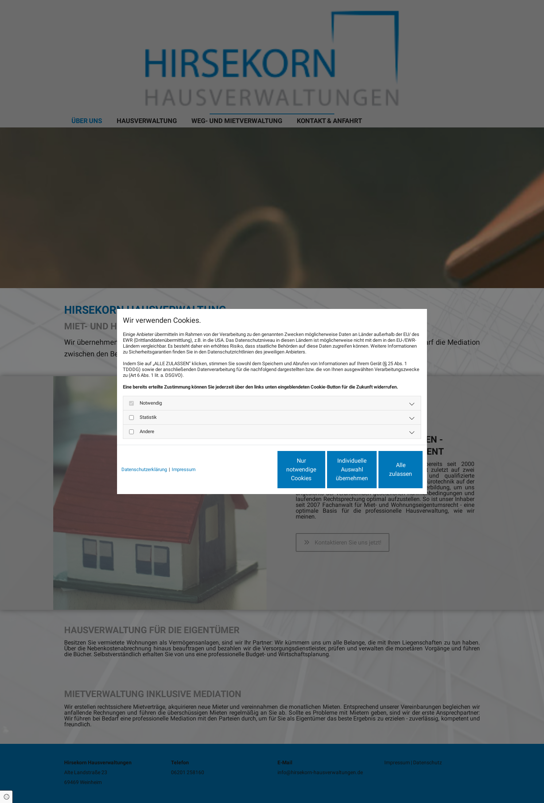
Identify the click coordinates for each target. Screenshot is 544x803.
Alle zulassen (389, 469)
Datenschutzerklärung (144, 469)
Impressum (183, 469)
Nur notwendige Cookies (250, 469)
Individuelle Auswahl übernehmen (320, 469)
